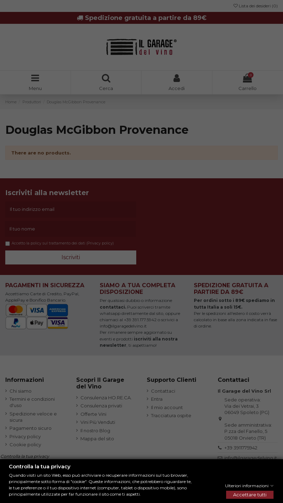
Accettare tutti (249, 494)
